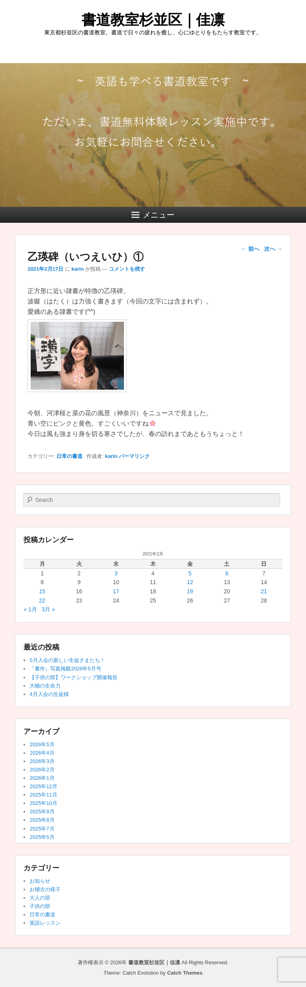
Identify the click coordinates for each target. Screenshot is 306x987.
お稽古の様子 (45, 889)
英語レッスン (45, 923)
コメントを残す (127, 269)
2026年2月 (41, 770)
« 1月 (30, 609)
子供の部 (39, 906)
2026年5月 (41, 744)
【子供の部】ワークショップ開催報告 (73, 677)
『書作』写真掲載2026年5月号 (65, 669)
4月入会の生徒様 (49, 694)
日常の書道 (69, 456)
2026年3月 (41, 761)
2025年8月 (41, 820)
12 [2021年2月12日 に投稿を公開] (190, 582)
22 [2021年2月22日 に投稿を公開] (42, 600)
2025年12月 (43, 786)
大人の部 (39, 898)
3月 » (48, 609)
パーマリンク (134, 456)
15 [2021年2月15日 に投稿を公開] (42, 591)
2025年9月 (41, 812)
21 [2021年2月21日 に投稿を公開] (264, 591)
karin (77, 269)
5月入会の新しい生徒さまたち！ (67, 660)
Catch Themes (184, 973)
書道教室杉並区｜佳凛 (153, 20)
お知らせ (39, 881)
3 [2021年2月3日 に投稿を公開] (116, 573)
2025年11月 (43, 795)
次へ (273, 249)
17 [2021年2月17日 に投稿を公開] (116, 591)
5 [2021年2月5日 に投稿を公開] (190, 573)
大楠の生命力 (45, 686)
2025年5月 (41, 837)
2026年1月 (41, 778)
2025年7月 (41, 829)
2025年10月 (43, 803)
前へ (250, 249)
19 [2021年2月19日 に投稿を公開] (190, 591)
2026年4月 (41, 753)
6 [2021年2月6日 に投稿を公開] (227, 573)
